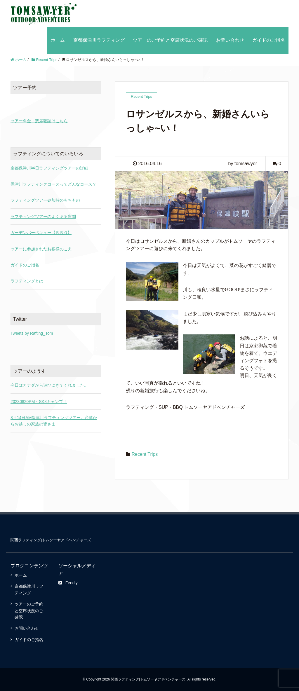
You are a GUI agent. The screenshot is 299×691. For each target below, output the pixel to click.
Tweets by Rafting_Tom (32, 333)
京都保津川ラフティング (99, 40)
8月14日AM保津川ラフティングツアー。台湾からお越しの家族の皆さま (54, 420)
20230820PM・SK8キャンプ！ (39, 401)
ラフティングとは (27, 281)
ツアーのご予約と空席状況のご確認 (170, 40)
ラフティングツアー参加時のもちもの (45, 200)
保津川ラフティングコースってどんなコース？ (53, 184)
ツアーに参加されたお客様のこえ (41, 249)
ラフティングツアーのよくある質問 (43, 216)
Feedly (68, 582)
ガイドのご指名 (268, 40)
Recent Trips (144, 454)
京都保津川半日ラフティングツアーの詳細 (49, 168)
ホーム (58, 40)
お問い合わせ (230, 40)
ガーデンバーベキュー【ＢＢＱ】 (41, 232)
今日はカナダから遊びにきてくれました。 (49, 385)
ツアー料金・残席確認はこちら (39, 120)
